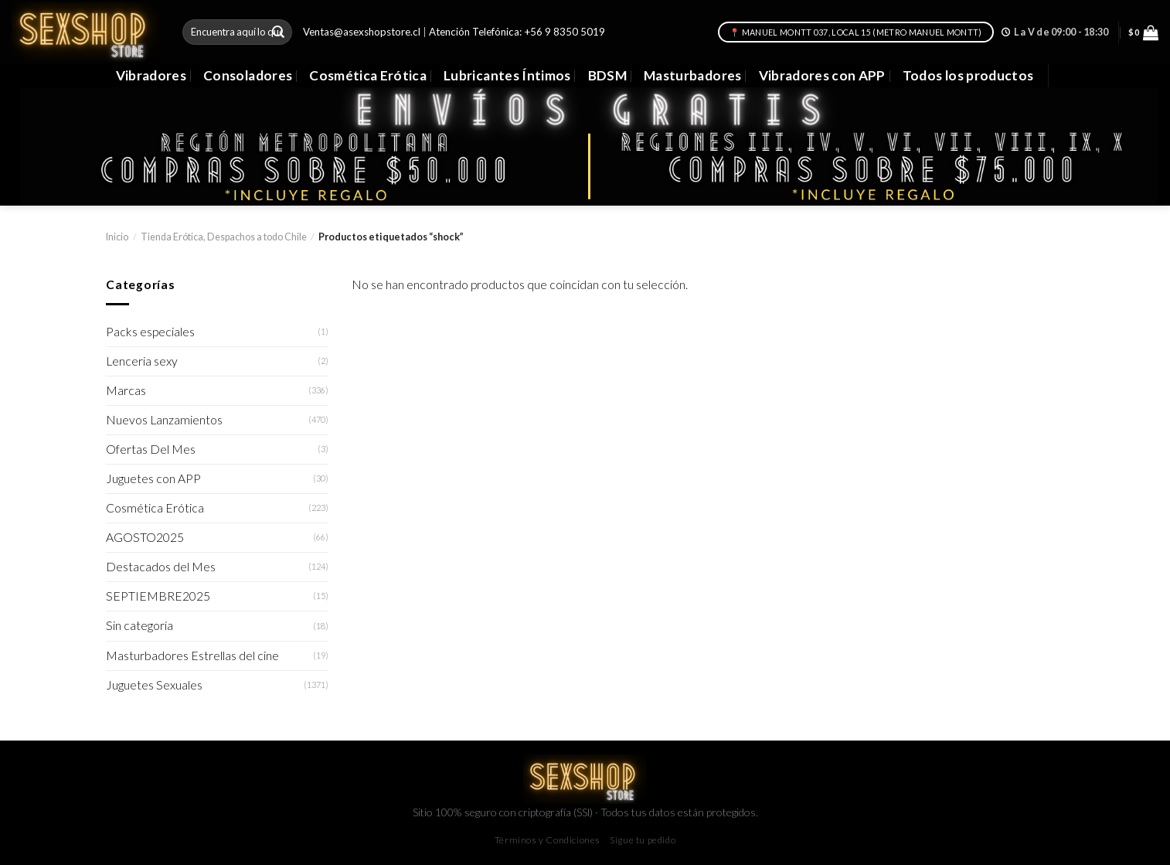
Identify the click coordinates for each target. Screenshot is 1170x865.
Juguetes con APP (153, 478)
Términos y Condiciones (547, 840)
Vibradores (151, 75)
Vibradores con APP (822, 75)
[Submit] (279, 32)
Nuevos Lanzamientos (164, 420)
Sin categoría (139, 625)
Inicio (117, 237)
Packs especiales (150, 332)
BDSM (607, 75)
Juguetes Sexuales (154, 685)
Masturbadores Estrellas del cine (192, 655)
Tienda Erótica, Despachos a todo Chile (224, 237)
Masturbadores (693, 75)
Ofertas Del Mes (151, 449)
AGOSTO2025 (145, 537)
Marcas (126, 390)
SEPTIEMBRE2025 (158, 596)
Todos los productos (968, 75)
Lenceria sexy (142, 361)
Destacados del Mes (161, 567)
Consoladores (247, 75)
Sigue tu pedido (642, 840)
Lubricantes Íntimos (507, 75)
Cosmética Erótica (368, 75)
